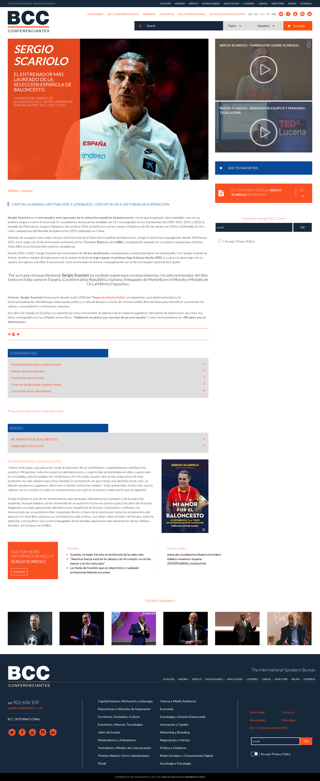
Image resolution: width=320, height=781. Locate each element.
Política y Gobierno (173, 748)
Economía (166, 709)
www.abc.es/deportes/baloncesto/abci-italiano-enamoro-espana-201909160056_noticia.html (194, 559)
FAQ (284, 728)
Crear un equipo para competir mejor (108, 384)
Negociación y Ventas (175, 740)
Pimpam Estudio (195, 776)
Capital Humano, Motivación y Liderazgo (52, 204)
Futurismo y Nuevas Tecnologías (120, 724)
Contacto (167, 14)
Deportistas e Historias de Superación (132, 204)
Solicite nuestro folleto (228, 14)
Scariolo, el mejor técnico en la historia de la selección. (107, 554)
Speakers (149, 14)
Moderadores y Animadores (117, 740)
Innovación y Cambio (174, 724)
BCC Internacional (192, 14)
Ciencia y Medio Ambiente (178, 701)
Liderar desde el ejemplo (108, 371)
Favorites (297, 26)
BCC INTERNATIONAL (24, 719)
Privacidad (288, 720)
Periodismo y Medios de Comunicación (124, 748)
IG (132, 776)
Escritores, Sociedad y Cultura (119, 717)
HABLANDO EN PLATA (108, 446)
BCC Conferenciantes (123, 14)
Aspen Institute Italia (108, 297)
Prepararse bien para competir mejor (108, 364)
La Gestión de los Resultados (108, 391)
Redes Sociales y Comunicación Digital (186, 755)
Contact (19, 571)
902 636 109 (26, 702)
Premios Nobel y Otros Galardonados (124, 755)
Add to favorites (239, 168)
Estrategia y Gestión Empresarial (182, 717)
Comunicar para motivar (108, 378)
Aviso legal (257, 712)
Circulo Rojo (170, 776)
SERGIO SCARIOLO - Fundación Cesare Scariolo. (259, 45)
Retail (102, 763)
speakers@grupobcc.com (25, 708)
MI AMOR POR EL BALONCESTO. (108, 439)
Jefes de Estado (109, 732)
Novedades (95, 14)
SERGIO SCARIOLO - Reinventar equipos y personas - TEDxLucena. (263, 110)
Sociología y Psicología (175, 763)
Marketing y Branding (175, 732)
